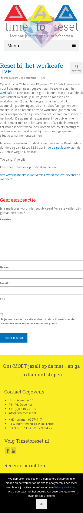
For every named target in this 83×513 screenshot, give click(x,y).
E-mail (5, 283)
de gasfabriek (61, 147)
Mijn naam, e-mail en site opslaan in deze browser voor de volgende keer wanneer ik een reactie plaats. (37, 321)
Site (2, 298)
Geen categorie (27, 77)
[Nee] (78, 493)
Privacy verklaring (65, 487)
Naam (5, 267)
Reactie (5, 219)
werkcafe (6, 93)
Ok (41, 504)
